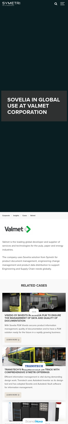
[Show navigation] (63, 4)
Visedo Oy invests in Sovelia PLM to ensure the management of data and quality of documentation (33, 318)
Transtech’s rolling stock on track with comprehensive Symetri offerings (32, 371)
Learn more (11, 340)
